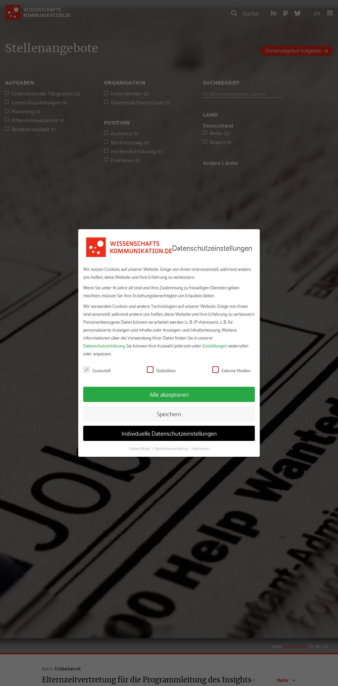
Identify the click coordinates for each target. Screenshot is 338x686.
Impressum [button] (200, 448)
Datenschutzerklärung (104, 345)
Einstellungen (214, 345)
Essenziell (97, 370)
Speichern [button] (169, 413)
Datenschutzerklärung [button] (171, 448)
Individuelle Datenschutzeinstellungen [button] (169, 433)
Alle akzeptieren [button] (169, 394)
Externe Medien (231, 370)
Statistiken (161, 370)
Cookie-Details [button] (140, 448)
